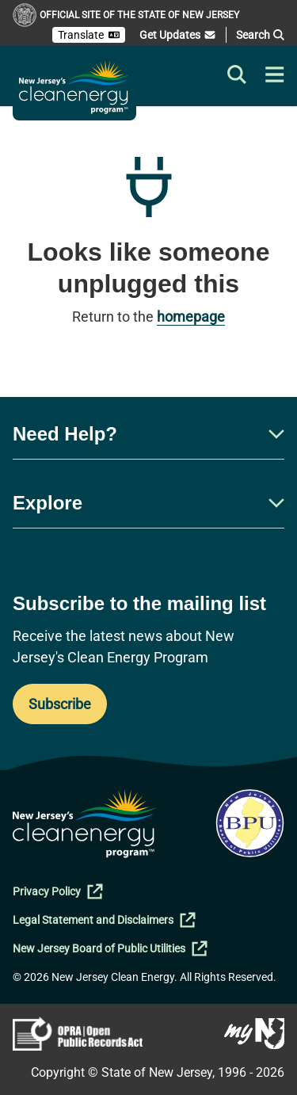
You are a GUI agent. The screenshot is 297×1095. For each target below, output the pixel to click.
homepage (191, 316)
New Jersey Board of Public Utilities (110, 948)
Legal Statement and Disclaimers (104, 920)
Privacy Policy (58, 891)
